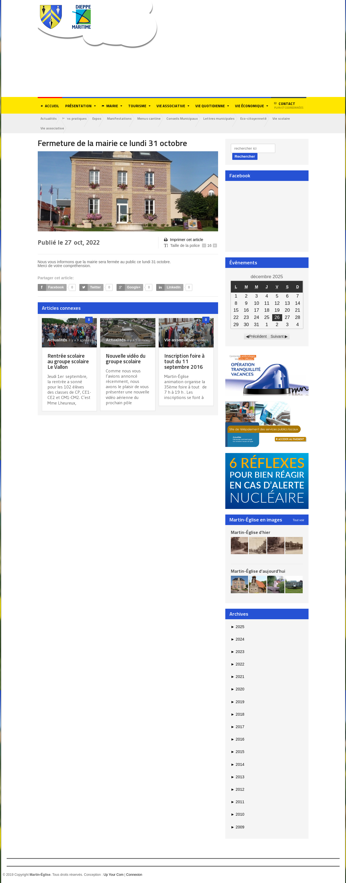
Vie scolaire (287, 118)
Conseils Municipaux (186, 118)
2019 (237, 702)
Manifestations (122, 118)
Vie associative (52, 128)
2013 (237, 777)
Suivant (277, 336)
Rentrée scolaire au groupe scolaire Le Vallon (69, 361)
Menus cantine (152, 118)
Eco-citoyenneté (259, 118)
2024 (237, 639)
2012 (237, 789)
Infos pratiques (76, 118)
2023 (237, 652)
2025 (237, 627)
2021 (237, 677)
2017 (237, 727)
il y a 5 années (136, 340)
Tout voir (298, 520)
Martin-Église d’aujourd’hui (258, 571)
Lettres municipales (223, 118)
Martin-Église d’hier (250, 532)
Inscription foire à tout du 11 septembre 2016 (185, 361)
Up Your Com (113, 875)
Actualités (49, 118)
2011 (237, 802)
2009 (237, 827)
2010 (237, 814)
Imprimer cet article (183, 240)
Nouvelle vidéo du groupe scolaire (127, 359)
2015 (237, 752)
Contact (288, 105)
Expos (98, 118)
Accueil (50, 106)
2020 (237, 689)
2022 (237, 664)
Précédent (258, 336)
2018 (237, 714)
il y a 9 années (77, 340)
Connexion (134, 875)
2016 (237, 739)
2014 (237, 764)
